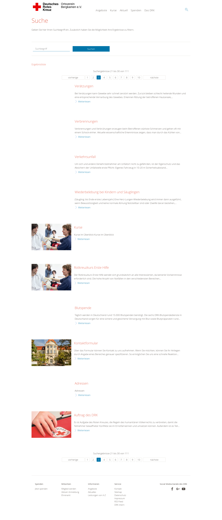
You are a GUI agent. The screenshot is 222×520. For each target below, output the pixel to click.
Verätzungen (84, 86)
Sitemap (118, 492)
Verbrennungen (86, 122)
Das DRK (149, 10)
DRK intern (119, 505)
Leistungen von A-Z (97, 495)
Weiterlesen (84, 101)
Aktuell (124, 10)
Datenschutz (120, 495)
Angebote (101, 10)
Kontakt (118, 489)
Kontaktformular (86, 343)
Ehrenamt (65, 495)
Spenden (136, 10)
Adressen (81, 384)
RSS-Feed (118, 501)
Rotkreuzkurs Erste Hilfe (91, 268)
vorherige (73, 77)
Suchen (91, 49)
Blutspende (83, 308)
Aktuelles (92, 492)
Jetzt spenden (41, 489)
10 (138, 77)
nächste (154, 77)
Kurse (113, 10)
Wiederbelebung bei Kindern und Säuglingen (107, 192)
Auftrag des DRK (86, 415)
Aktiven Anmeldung (70, 492)
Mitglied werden (68, 489)
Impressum (119, 498)
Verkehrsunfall (85, 157)
